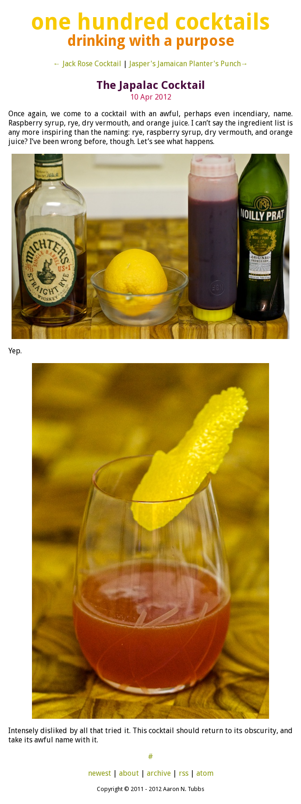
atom (204, 773)
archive (159, 773)
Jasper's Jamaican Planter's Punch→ (188, 63)
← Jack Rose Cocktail (87, 63)
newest (99, 773)
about (129, 773)
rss (183, 773)
